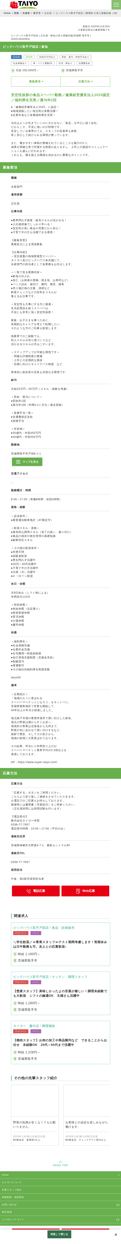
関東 (16, 13)
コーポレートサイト (13, 1219)
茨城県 (26, 13)
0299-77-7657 (20, 862)
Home (7, 13)
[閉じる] (116, 1234)
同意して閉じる (59, 1234)
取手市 (37, 13)
